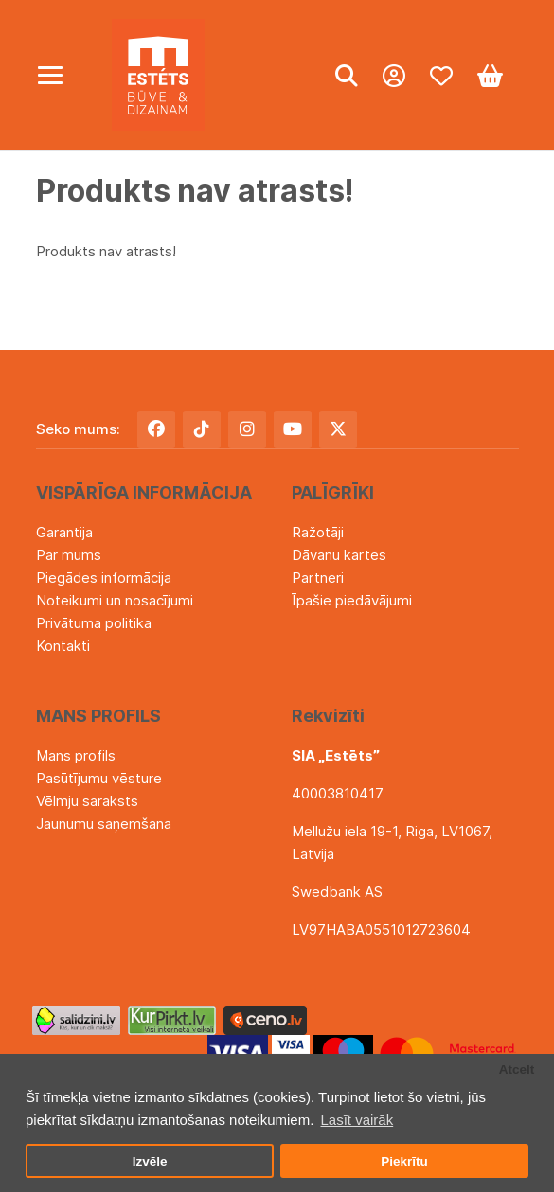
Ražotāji (318, 532)
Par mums (68, 555)
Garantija (64, 532)
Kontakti (63, 646)
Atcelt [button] (517, 1069)
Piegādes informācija (103, 578)
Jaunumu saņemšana (103, 824)
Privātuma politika (94, 623)
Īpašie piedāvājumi (352, 600)
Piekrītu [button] (404, 1161)
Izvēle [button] (150, 1161)
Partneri (318, 578)
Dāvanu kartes (339, 555)
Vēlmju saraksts (87, 801)
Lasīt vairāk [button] (356, 1120)
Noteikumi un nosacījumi (114, 600)
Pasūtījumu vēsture (99, 778)
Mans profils (76, 755)
